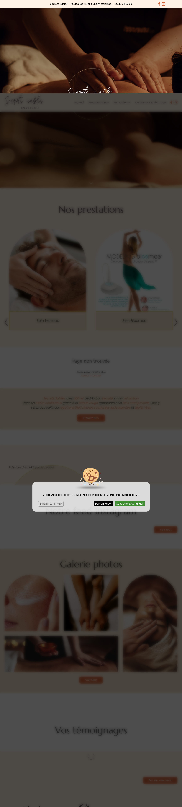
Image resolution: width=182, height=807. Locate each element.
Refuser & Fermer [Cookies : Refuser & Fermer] (51, 410)
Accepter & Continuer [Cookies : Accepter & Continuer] (129, 410)
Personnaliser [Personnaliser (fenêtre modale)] (103, 410)
